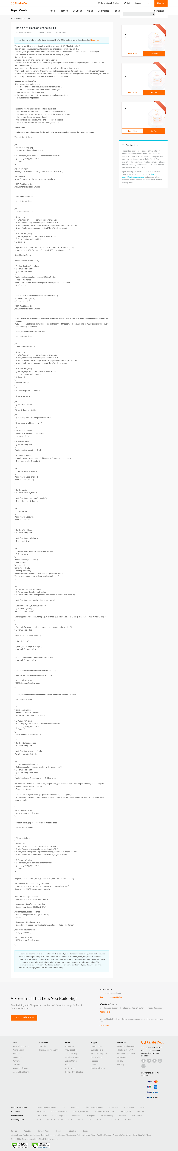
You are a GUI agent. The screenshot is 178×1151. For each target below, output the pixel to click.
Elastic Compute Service (46, 1107)
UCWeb (122, 1135)
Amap (115, 1135)
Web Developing (106, 1115)
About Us (27, 1131)
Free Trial (42, 1046)
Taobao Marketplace (31, 1135)
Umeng (128, 1135)
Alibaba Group (16, 1135)
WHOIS (120, 1061)
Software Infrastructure (104, 1111)
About (52, 11)
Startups (16, 1065)
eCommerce (113, 1107)
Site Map (120, 1065)
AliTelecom (107, 1135)
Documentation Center (126, 1046)
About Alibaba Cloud (21, 1046)
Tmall (43, 1135)
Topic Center (42, 1115)
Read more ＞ (96, 40)
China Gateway (71, 1054)
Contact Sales (159, 11)
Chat (101, 997)
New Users (141, 1111)
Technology (69, 1046)
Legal (58, 1131)
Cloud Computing (59, 1115)
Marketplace (103, 11)
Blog (67, 1065)
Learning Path (125, 1111)
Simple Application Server (49, 1050)
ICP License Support (73, 1057)
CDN (63, 1107)
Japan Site (41, 1111)
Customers (17, 1057)
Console (137, 3)
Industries (76, 1115)
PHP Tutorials (137, 1115)
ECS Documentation (59, 1111)
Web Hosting (129, 1107)
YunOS (99, 1135)
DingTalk (141, 1135)
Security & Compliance (126, 1054)
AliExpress (61, 1135)
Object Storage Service (94, 1107)
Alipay (148, 1135)
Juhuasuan (51, 1135)
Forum (93, 1065)
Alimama (86, 1135)
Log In (148, 3)
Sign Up (161, 3)
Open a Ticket (105, 1012)
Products (64, 11)
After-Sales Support (99, 1054)
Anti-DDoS (75, 1107)
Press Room (122, 1057)
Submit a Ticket (97, 1050)
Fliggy (93, 1135)
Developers (90, 1115)
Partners (117, 11)
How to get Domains (81, 1111)
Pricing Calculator (98, 1068)
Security (143, 1107)
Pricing (89, 11)
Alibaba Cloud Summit (21, 1072)
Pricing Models (18, 1050)
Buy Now (153, 54)
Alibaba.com (71, 1135)
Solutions (77, 11)
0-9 (129, 1119)
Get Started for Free (24, 1017)
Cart (126, 3)
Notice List (72, 1131)
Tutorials (122, 1115)
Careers (14, 1131)
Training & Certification (74, 1072)
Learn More (132, 54)
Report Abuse (96, 1057)
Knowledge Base (71, 1050)
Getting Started (71, 1061)
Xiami (134, 1135)
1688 (79, 1135)
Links (85, 1131)
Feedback (95, 1061)
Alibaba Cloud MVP (125, 1050)
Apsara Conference (20, 1068)
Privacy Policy (43, 1131)
